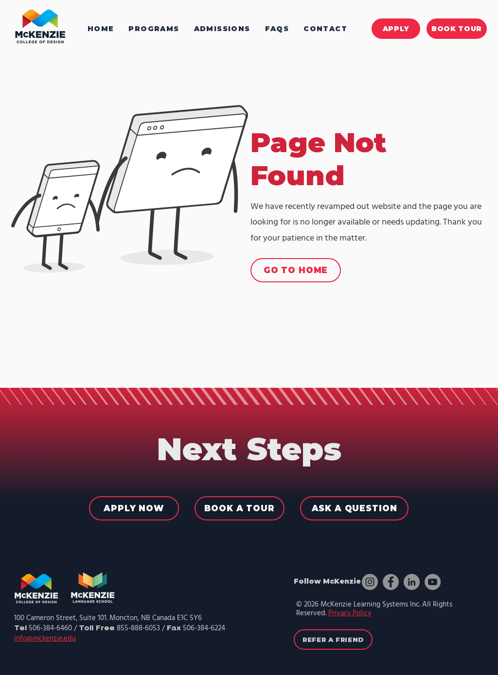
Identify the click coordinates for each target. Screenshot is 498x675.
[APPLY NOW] (134, 508)
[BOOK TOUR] (457, 28)
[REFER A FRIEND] (333, 639)
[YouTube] (433, 582)
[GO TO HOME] (295, 270)
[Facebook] (391, 582)
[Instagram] (370, 582)
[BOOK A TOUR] (240, 508)
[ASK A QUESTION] (354, 508)
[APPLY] (396, 28)
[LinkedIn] (412, 582)
